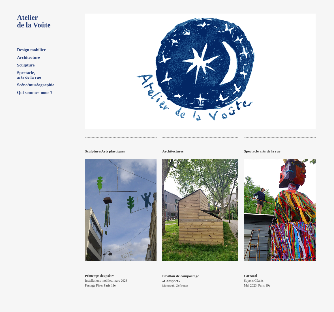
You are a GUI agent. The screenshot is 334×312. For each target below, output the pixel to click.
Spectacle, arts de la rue (29, 74)
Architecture (28, 57)
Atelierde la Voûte (33, 21)
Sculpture (26, 65)
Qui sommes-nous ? (34, 92)
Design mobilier (31, 50)
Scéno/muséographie (35, 85)
